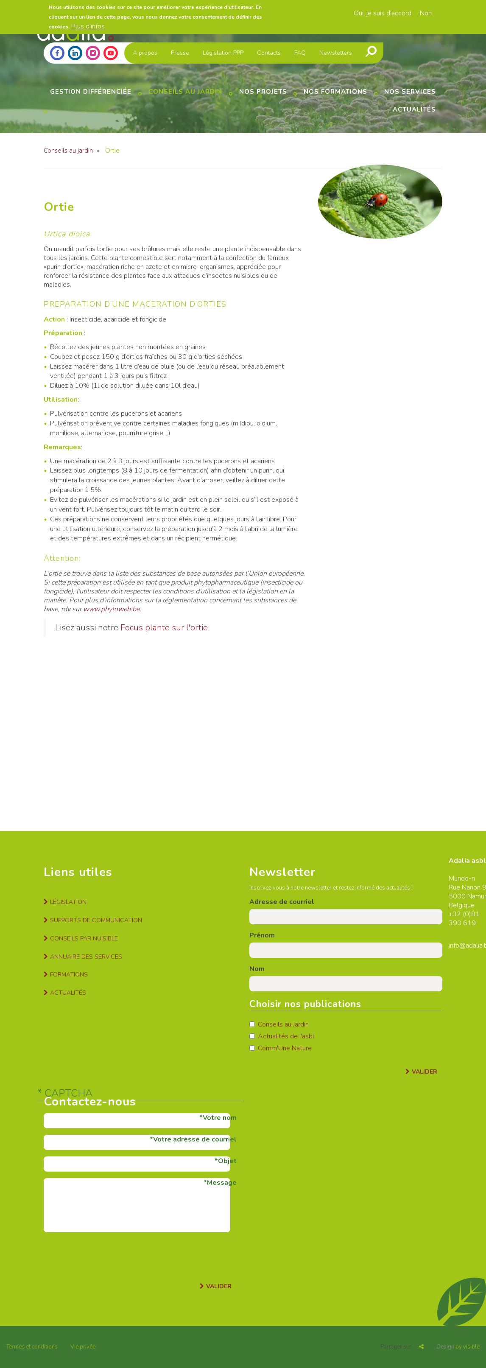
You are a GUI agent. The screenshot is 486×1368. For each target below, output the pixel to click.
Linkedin (75, 53)
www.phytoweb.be (111, 609)
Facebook (57, 53)
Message (222, 1182)
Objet (227, 1161)
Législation (68, 902)
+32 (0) (460, 914)
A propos (145, 53)
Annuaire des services (86, 957)
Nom (257, 969)
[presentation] (108, 1255)
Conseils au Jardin (279, 1024)
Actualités (414, 109)
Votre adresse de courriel (195, 1139)
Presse (180, 53)
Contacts (269, 53)
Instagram (93, 53)
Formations (69, 975)
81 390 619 (464, 918)
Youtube (110, 53)
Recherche (371, 51)
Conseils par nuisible (84, 938)
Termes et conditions (32, 1347)
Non (426, 13)
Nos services (410, 91)
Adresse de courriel (281, 901)
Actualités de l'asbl (281, 1036)
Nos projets (263, 91)
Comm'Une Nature (280, 1048)
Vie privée (82, 1347)
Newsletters (335, 53)
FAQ (300, 53)
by (458, 1347)
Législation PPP (223, 53)
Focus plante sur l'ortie (164, 627)
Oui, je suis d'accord (382, 13)
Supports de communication (96, 920)
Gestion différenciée (90, 91)
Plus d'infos (88, 26)
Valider (424, 1072)
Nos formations (335, 91)
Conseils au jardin (185, 91)
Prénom (262, 935)
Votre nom (220, 1117)
